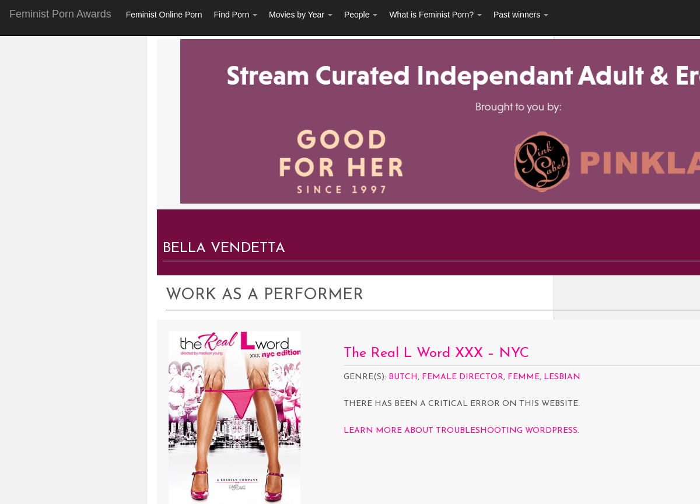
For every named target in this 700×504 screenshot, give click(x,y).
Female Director (462, 377)
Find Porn (235, 14)
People (360, 14)
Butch (403, 377)
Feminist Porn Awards (60, 14)
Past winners (521, 14)
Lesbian (562, 377)
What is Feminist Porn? (435, 14)
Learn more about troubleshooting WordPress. (461, 430)
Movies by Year (300, 14)
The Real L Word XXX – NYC (436, 353)
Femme (524, 377)
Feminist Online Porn (164, 14)
